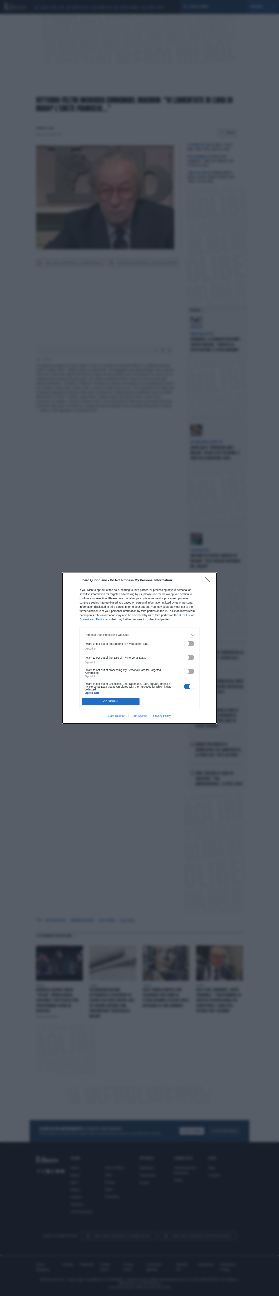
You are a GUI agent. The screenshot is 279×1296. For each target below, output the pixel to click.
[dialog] (139, 648)
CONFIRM (110, 701)
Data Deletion (116, 715)
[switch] (189, 643)
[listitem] (139, 635)
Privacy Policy (162, 715)
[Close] (208, 580)
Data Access (139, 715)
